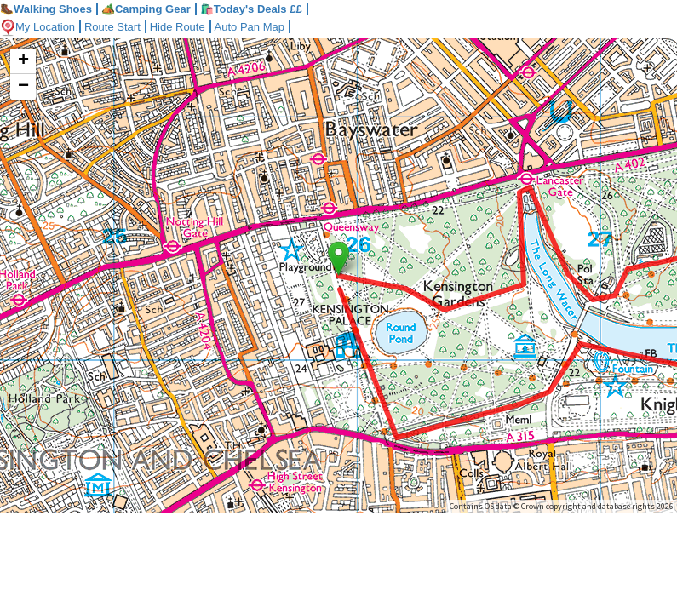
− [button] (23, 87)
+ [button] (23, 61)
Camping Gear (146, 9)
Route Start (112, 26)
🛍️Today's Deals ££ (251, 9)
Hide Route (177, 26)
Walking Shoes (46, 9)
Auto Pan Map (249, 26)
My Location (37, 26)
